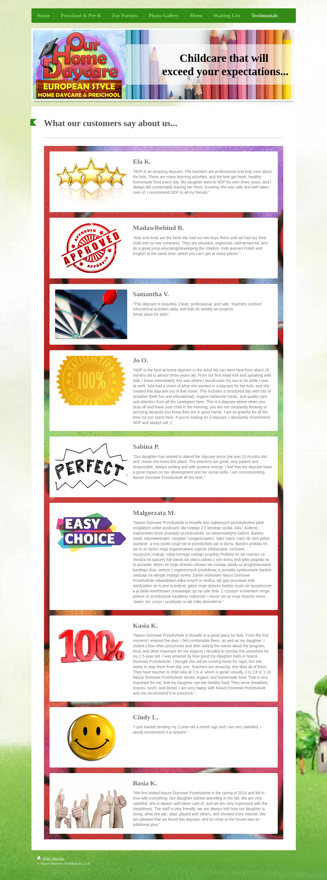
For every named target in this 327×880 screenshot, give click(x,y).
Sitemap (58, 858)
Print (44, 858)
